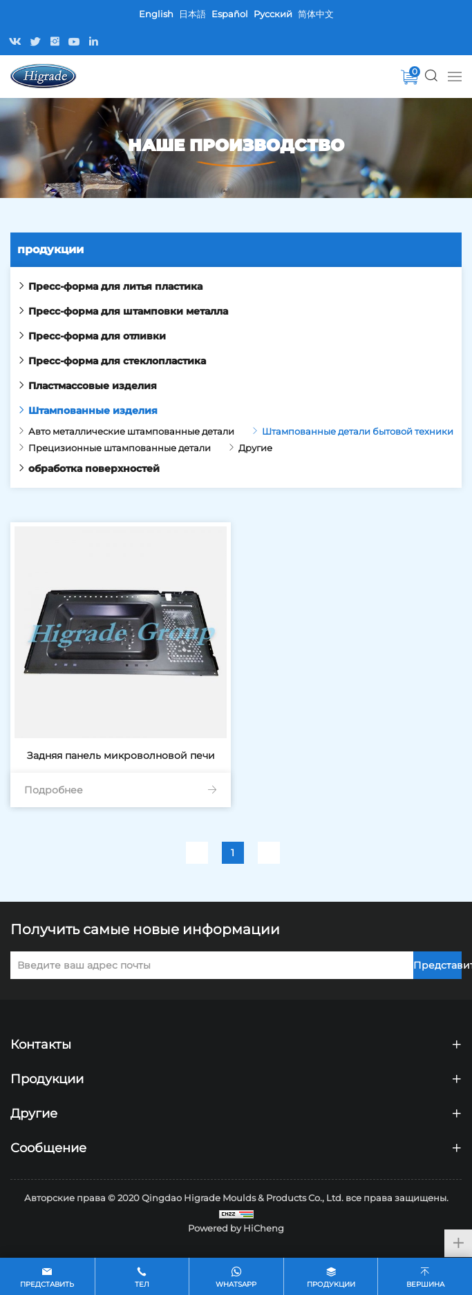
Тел (142, 1284)
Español (229, 13)
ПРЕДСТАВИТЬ (47, 1284)
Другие (255, 447)
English (156, 13)
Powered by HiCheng (236, 1228)
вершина (425, 1284)
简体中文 (316, 13)
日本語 (192, 13)
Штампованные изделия (93, 410)
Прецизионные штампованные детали (119, 447)
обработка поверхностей (94, 468)
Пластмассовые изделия (92, 385)
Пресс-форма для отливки (97, 336)
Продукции (331, 1284)
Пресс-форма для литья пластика (115, 286)
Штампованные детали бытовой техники (357, 431)
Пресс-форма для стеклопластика (117, 361)
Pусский (273, 13)
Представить (437, 965)
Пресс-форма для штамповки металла (128, 311)
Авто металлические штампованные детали (131, 431)
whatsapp (236, 1284)
